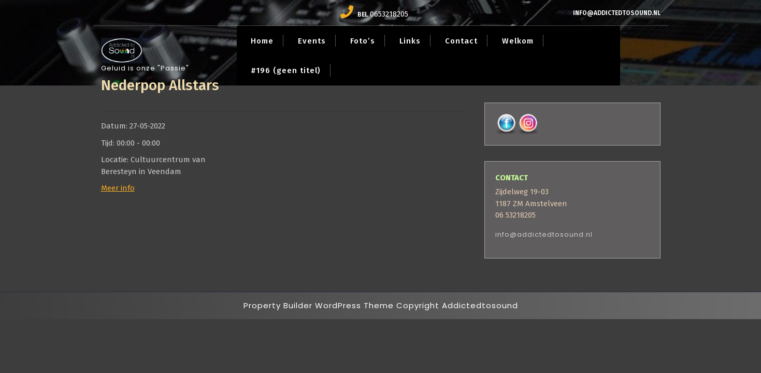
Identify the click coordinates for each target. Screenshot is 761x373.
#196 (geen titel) (286, 70)
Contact (461, 41)
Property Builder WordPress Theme (318, 305)
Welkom (518, 41)
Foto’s (362, 41)
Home (262, 41)
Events (312, 41)
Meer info (118, 188)
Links (410, 41)
